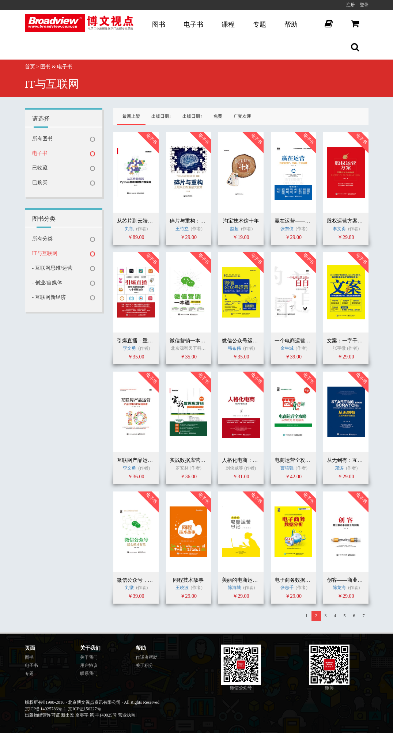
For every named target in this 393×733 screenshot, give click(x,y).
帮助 (291, 24)
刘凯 (129, 228)
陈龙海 (339, 587)
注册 (350, 4)
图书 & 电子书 (56, 66)
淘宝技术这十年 (241, 221)
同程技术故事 (188, 580)
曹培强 (287, 468)
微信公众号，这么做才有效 (147, 580)
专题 (259, 24)
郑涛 (339, 468)
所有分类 (42, 239)
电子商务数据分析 (295, 580)
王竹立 (182, 228)
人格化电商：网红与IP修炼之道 (257, 460)
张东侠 (287, 228)
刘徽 (129, 587)
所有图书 (42, 138)
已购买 (40, 182)
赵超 (235, 228)
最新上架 (131, 116)
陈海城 (234, 587)
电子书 (193, 24)
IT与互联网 (44, 253)
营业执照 (127, 715)
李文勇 (339, 228)
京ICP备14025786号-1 (45, 708)
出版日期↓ (161, 116)
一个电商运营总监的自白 (303, 340)
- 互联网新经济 (49, 297)
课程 (228, 24)
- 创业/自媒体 (47, 282)
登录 (364, 4)
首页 (30, 66)
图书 (158, 24)
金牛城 (287, 348)
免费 (217, 116)
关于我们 (89, 657)
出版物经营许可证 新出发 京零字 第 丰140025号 (71, 715)
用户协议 (89, 665)
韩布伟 (234, 348)
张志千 (287, 587)
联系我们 (89, 673)
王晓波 (182, 587)
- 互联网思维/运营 (52, 268)
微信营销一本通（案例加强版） (205, 340)
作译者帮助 (147, 657)
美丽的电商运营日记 (245, 580)
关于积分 (144, 665)
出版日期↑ (192, 116)
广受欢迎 (242, 116)
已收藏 (40, 168)
